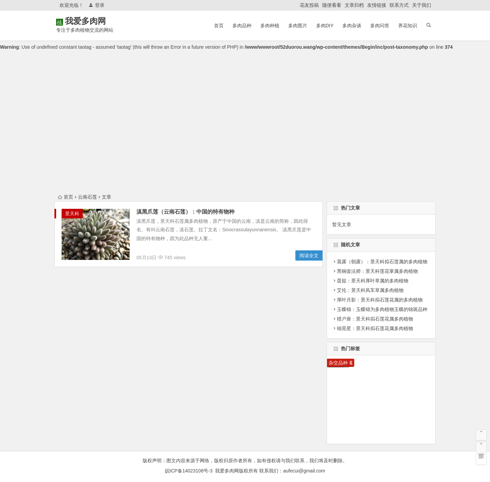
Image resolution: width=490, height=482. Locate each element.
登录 (96, 5)
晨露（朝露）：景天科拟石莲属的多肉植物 (382, 261)
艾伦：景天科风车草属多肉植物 (370, 290)
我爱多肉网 (95, 21)
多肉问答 (379, 25)
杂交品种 (338, 363)
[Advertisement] (245, 141)
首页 (219, 25)
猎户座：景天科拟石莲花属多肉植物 (375, 319)
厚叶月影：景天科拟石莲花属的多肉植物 (380, 299)
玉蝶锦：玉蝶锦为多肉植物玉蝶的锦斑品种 (382, 309)
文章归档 (354, 5)
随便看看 (331, 5)
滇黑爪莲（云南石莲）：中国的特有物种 (185, 212)
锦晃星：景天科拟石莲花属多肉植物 (375, 328)
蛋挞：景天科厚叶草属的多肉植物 (372, 280)
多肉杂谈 (351, 25)
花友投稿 (309, 5)
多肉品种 (241, 25)
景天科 (72, 213)
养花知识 (407, 25)
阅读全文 (308, 255)
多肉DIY (324, 25)
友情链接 (376, 5)
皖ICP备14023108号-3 (189, 470)
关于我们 (421, 5)
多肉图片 (297, 25)
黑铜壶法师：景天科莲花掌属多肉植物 (377, 271)
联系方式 (399, 5)
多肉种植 (269, 25)
